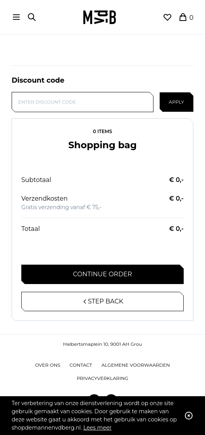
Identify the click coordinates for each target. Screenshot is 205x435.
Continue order (102, 274)
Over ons (47, 365)
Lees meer (97, 427)
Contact (81, 365)
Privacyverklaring (102, 378)
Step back (102, 301)
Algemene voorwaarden (136, 365)
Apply (176, 102)
